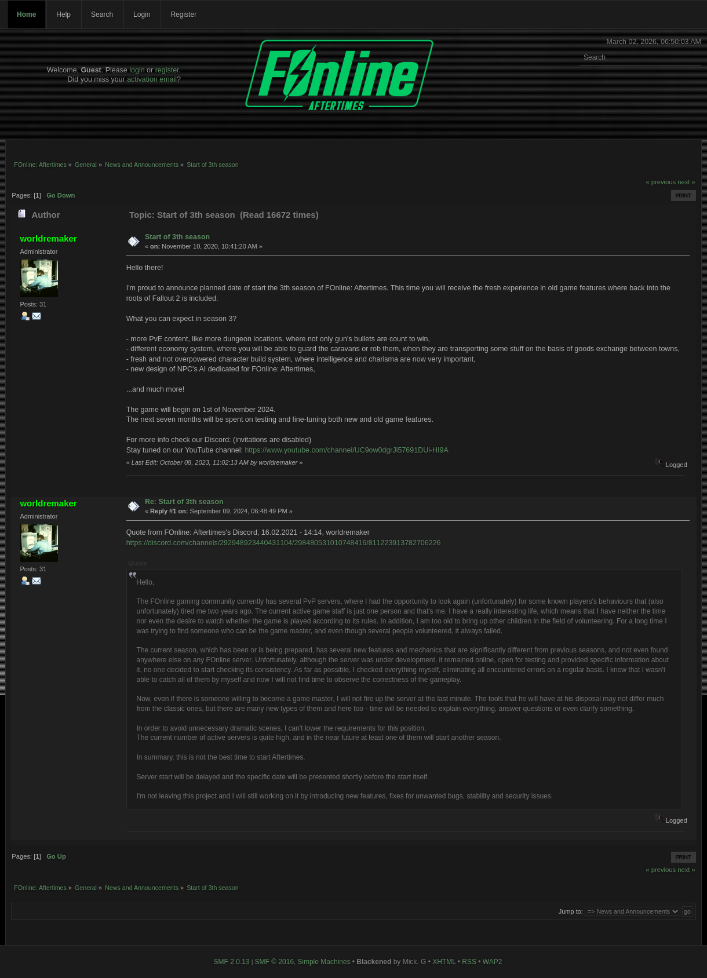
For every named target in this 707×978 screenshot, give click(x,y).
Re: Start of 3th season (184, 502)
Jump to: (571, 911)
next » (686, 181)
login (136, 70)
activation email (152, 79)
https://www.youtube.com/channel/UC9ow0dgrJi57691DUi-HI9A (346, 450)
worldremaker (48, 238)
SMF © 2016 (274, 962)
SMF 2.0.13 (232, 962)
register (167, 70)
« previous (661, 181)
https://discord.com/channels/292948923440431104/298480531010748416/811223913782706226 (283, 543)
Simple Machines (323, 962)
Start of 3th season (177, 237)
